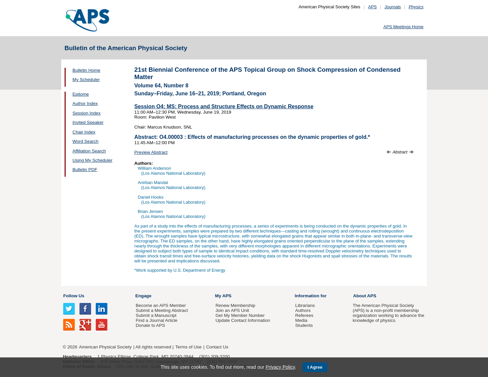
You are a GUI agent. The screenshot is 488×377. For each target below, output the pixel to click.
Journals (393, 6)
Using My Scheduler (92, 160)
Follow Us (73, 295)
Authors (302, 310)
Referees (304, 315)
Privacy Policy (280, 367)
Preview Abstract (151, 152)
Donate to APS (150, 325)
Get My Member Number (240, 315)
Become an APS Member (161, 305)
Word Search (85, 141)
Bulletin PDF (84, 169)
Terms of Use (188, 346)
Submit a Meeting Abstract (162, 310)
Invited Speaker (87, 122)
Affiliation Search (89, 150)
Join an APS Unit (232, 310)
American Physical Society (105, 346)
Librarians (305, 305)
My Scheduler (86, 79)
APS (372, 6)
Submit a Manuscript (156, 315)
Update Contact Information (242, 320)
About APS (364, 295)
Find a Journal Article (156, 320)
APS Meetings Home (403, 26)
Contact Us (217, 346)
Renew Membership (235, 305)
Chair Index (83, 132)
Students (304, 325)
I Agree (314, 367)
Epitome (80, 94)
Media (301, 320)
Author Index (85, 103)
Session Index (86, 113)
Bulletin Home (86, 70)
